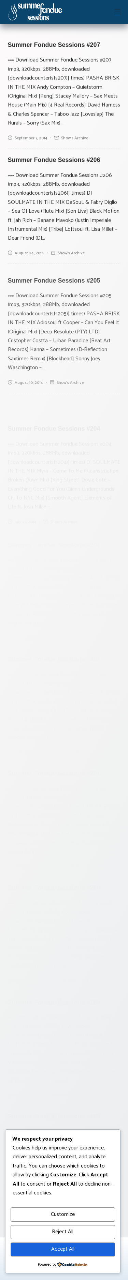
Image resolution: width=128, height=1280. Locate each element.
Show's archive (74, 138)
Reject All (62, 1231)
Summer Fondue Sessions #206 (54, 163)
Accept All (62, 1249)
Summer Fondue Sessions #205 (54, 303)
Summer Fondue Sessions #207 (54, 45)
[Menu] (117, 12)
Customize (63, 1214)
